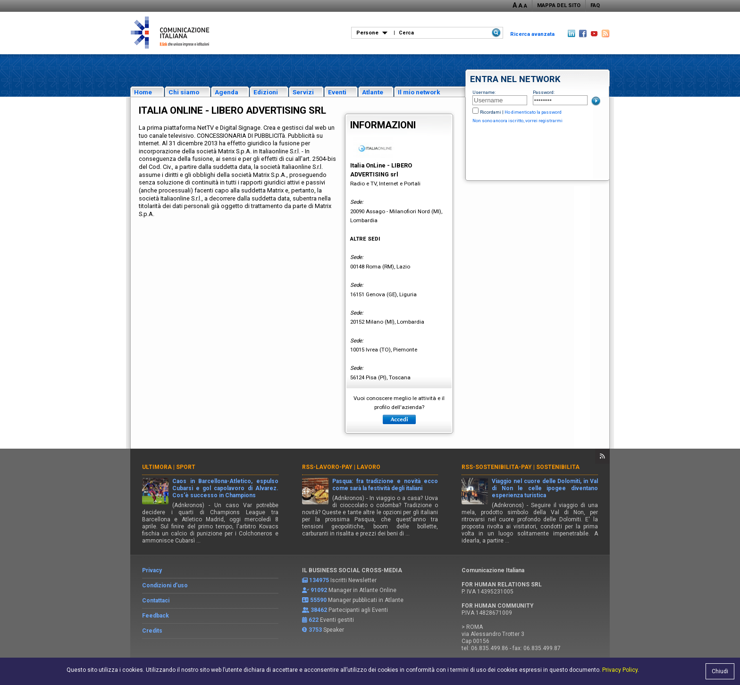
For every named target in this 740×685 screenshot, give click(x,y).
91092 (319, 590)
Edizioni (265, 92)
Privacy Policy (620, 670)
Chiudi (720, 671)
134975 (319, 580)
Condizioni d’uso (165, 585)
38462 (319, 610)
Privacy (152, 570)
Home (143, 92)
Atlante (372, 92)
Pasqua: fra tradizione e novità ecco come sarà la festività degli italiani (385, 485)
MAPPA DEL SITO (558, 5)
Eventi (337, 92)
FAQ (595, 5)
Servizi (303, 92)
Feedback (155, 615)
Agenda (226, 92)
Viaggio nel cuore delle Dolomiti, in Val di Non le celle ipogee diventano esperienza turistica (545, 488)
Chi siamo (183, 92)
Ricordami (490, 112)
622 (314, 620)
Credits (152, 630)
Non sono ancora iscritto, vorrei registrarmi (517, 120)
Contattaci (155, 600)
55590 (318, 600)
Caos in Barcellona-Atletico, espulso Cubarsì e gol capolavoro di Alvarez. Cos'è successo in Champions (225, 488)
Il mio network (419, 92)
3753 (315, 630)
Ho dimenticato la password (533, 112)
